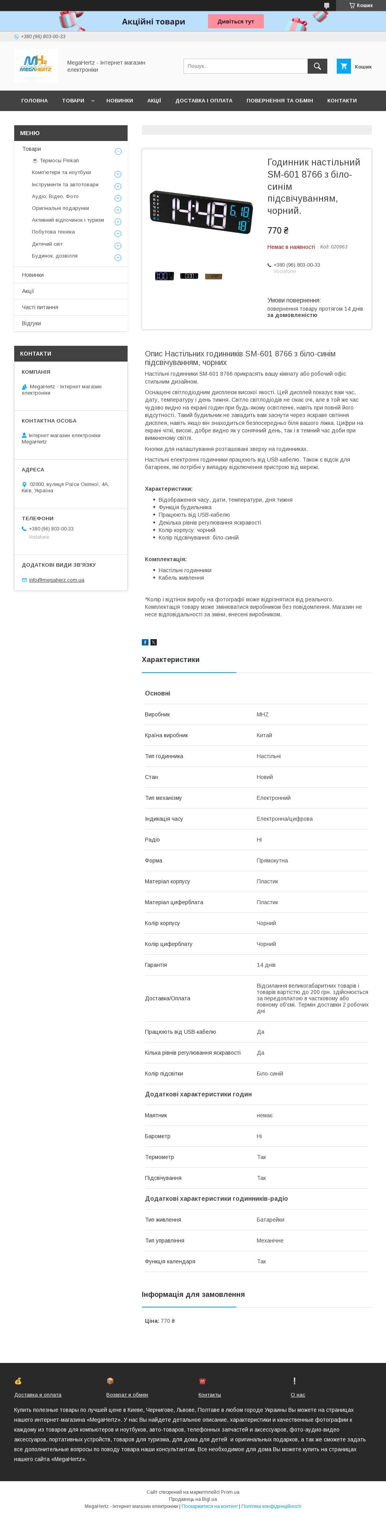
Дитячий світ (47, 244)
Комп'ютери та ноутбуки (61, 172)
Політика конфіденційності (271, 1506)
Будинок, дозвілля (55, 256)
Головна (34, 101)
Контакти (342, 101)
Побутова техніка (53, 232)
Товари (73, 101)
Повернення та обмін (280, 101)
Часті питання (40, 307)
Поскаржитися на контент (210, 1506)
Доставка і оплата (203, 101)
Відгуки (31, 323)
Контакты (210, 1395)
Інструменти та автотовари (65, 184)
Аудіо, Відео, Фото (55, 196)
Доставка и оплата (37, 1395)
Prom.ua (230, 1492)
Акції (154, 101)
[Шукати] (317, 66)
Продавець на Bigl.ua (193, 1499)
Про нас (33, 121)
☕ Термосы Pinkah (55, 160)
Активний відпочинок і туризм (68, 220)
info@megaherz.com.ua (56, 580)
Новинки (119, 101)
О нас (298, 1395)
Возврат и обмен (127, 1395)
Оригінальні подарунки (60, 208)
